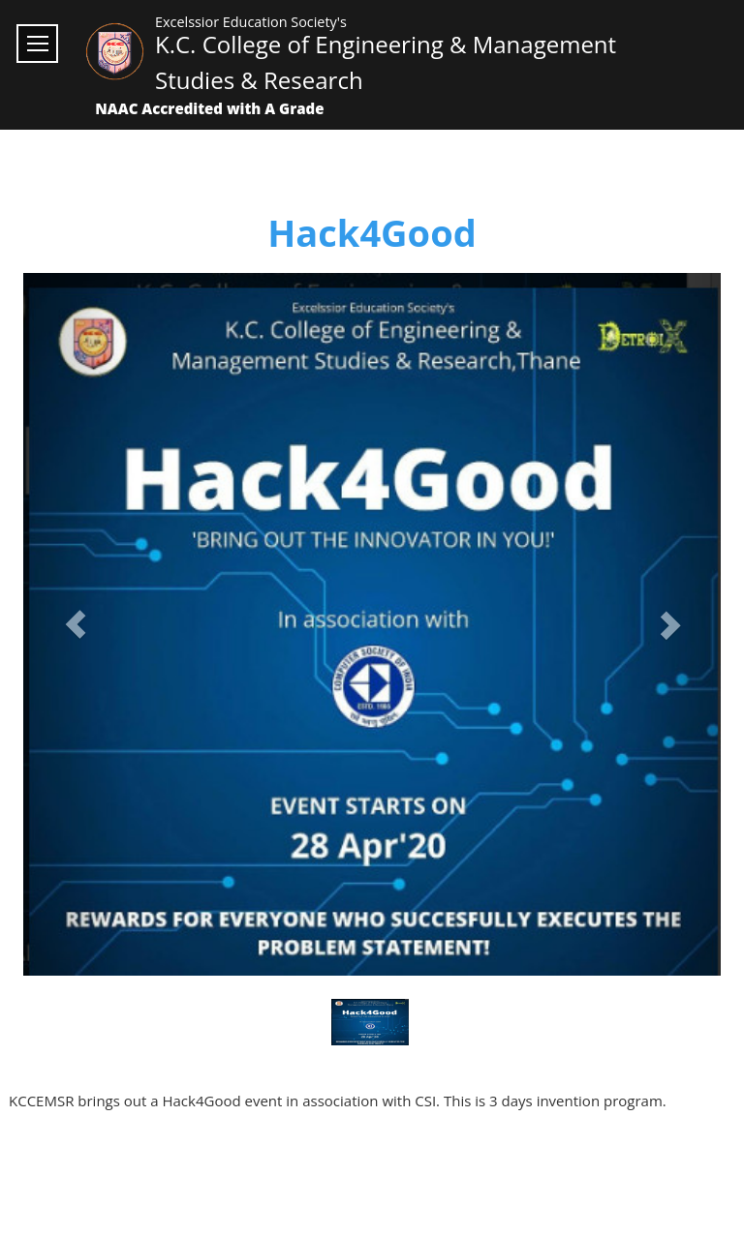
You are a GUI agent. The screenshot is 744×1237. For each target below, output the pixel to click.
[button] (75, 624)
